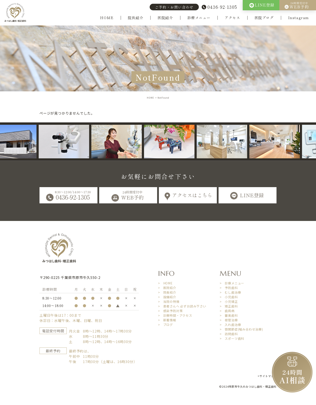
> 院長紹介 (167, 292)
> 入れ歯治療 (230, 324)
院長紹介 (135, 18)
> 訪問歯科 (229, 334)
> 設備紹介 (167, 297)
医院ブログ (264, 18)
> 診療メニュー (232, 283)
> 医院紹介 (167, 288)
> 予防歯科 (229, 288)
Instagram (298, 18)
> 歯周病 (227, 311)
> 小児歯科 (229, 297)
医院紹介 (165, 18)
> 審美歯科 (229, 315)
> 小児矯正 (229, 301)
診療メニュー (199, 18)
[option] (69, 142)
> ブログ (165, 324)
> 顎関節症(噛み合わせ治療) (241, 329)
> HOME (165, 283)
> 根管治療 (229, 320)
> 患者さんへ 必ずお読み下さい (182, 306)
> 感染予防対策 (170, 311)
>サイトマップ (267, 376)
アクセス (232, 18)
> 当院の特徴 (169, 301)
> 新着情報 (167, 320)
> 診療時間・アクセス (175, 315)
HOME (106, 18)
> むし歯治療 (230, 292)
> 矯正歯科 (229, 306)
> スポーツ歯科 (232, 338)
